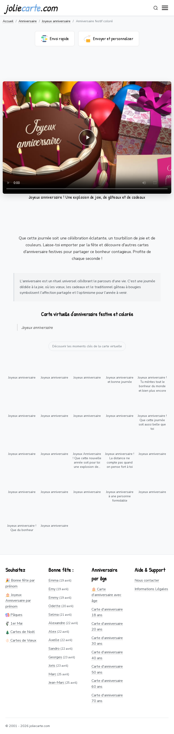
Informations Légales (151, 589)
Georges (55, 657)
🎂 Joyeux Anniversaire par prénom (18, 600)
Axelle (53, 639)
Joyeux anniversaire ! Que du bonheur (21, 528)
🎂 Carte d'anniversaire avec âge (106, 595)
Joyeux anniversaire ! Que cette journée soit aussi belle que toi (152, 422)
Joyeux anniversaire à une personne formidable (119, 496)
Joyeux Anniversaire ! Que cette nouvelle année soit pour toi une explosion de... (87, 460)
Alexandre (56, 623)
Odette (54, 606)
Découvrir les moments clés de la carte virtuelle (87, 346)
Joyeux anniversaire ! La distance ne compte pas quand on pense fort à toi (119, 460)
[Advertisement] (87, 66)
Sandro (54, 648)
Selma (53, 614)
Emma (53, 580)
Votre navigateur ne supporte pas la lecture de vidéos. (87, 137)
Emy (52, 589)
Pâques (13, 614)
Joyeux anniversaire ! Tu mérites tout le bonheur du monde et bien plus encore (152, 384)
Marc (52, 674)
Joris (51, 665)
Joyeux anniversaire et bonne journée (119, 379)
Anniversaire (28, 21)
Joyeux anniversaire (56, 21)
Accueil (8, 21)
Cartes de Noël (20, 631)
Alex (52, 631)
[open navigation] (165, 8)
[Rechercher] (155, 8)
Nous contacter (147, 580)
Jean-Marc (56, 682)
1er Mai (13, 623)
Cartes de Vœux (20, 640)
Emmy (53, 597)
